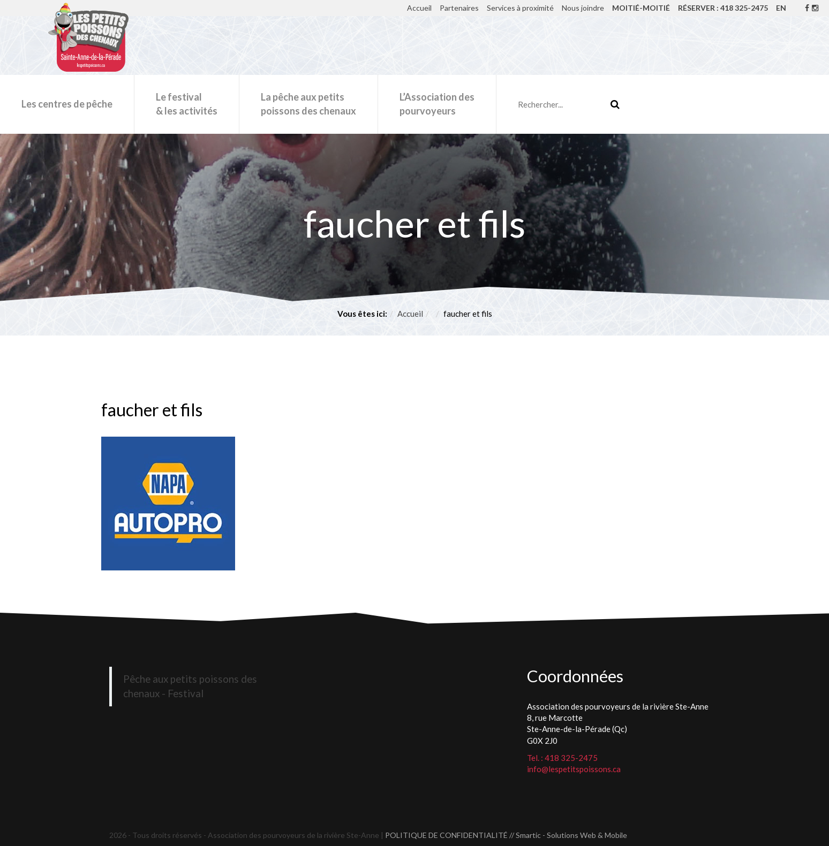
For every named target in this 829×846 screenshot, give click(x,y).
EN (781, 7)
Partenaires (459, 7)
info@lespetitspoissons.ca (574, 769)
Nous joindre (583, 7)
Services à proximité (520, 7)
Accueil (419, 7)
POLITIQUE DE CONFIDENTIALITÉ (446, 835)
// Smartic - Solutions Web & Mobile (568, 835)
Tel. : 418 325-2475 (562, 758)
